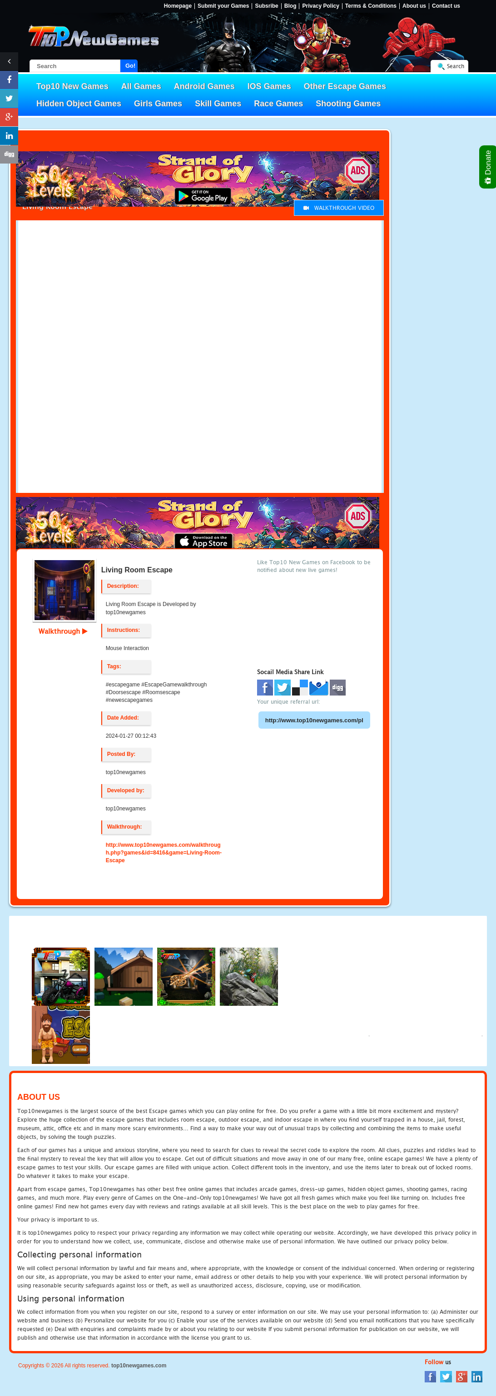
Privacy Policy (320, 6)
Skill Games (218, 103)
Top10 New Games (72, 86)
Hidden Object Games (78, 103)
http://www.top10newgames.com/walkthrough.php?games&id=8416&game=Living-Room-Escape (164, 853)
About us (414, 6)
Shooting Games (348, 103)
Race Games (278, 103)
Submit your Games (223, 6)
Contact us (446, 6)
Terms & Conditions (371, 6)
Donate (488, 167)
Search (455, 66)
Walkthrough (63, 631)
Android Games (204, 86)
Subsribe (266, 6)
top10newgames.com (138, 1365)
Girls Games (158, 103)
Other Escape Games (345, 86)
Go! (130, 65)
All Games (141, 86)
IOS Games (269, 86)
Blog (290, 6)
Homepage (178, 6)
